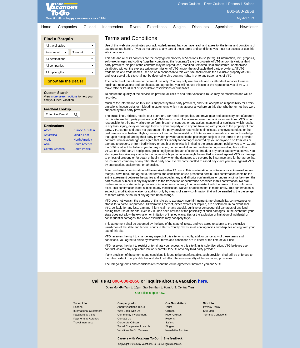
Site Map (208, 310)
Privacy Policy (211, 306)
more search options (64, 96)
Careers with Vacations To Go (138, 338)
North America (83, 139)
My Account (245, 18)
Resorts (234, 4)
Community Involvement (132, 314)
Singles (179, 27)
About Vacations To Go (131, 306)
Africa (47, 130)
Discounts (200, 27)
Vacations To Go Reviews (133, 330)
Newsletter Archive (176, 330)
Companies (67, 27)
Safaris (249, 4)
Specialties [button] (224, 27)
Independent (112, 27)
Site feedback (173, 338)
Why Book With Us (129, 310)
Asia (47, 144)
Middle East (81, 135)
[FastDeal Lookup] (76, 114)
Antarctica (50, 135)
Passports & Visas (84, 314)
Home (46, 27)
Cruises (170, 310)
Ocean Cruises (189, 4)
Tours (168, 306)
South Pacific (82, 149)
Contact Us (124, 318)
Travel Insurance (83, 322)
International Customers (87, 310)
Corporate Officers (129, 322)
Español (78, 306)
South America (83, 144)
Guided (90, 27)
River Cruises (214, 4)
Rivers (135, 27)
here (202, 281)
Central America (54, 149)
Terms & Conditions (215, 314)
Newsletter (249, 27)
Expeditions (156, 27)
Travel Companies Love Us (134, 326)
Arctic (47, 139)
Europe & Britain (84, 130)
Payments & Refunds (86, 318)
